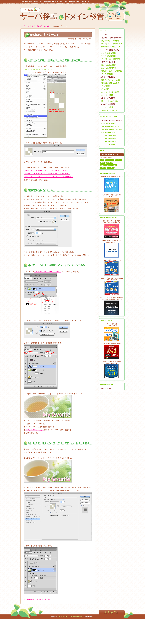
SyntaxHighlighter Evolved (108, 165)
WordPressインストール (109, 110)
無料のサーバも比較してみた (111, 47)
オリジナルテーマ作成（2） (110, 138)
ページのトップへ (112, 612)
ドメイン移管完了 (107, 74)
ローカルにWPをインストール (111, 129)
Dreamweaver (109, 160)
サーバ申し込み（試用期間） (111, 59)
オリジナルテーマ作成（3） (110, 141)
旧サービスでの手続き (108, 65)
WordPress (111, 168)
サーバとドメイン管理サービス (111, 44)
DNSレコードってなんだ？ (110, 92)
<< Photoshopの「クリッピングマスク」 (37, 599)
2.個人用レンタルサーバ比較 (111, 38)
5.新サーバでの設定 (107, 77)
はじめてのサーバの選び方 (110, 41)
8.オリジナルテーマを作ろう (111, 120)
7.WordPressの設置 (107, 104)
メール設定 (105, 89)
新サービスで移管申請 (108, 68)
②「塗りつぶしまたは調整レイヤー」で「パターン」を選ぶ (47, 174)
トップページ (24, 26)
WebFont (103, 168)
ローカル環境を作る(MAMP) (110, 126)
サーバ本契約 (105, 86)
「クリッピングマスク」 (34, 430)
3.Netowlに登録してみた (109, 50)
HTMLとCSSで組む (108, 123)
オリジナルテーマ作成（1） (110, 135)
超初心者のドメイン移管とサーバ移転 (70, 616)
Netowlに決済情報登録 (108, 56)
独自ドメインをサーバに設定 (111, 80)
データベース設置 (107, 107)
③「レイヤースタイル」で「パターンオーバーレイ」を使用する (48, 177)
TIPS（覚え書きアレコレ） (41, 26)
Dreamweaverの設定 (108, 132)
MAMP (102, 162)
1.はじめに (104, 34)
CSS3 (102, 160)
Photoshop (110, 162)
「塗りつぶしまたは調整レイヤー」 (47, 271)
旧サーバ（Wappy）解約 (109, 101)
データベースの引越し (108, 144)
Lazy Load (118, 160)
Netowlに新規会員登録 (108, 53)
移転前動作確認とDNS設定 (110, 83)
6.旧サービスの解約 (107, 98)
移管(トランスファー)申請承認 (111, 71)
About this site (105, 388)
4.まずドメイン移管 (107, 62)
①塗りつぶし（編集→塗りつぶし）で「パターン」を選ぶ (46, 170)
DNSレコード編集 (107, 95)
